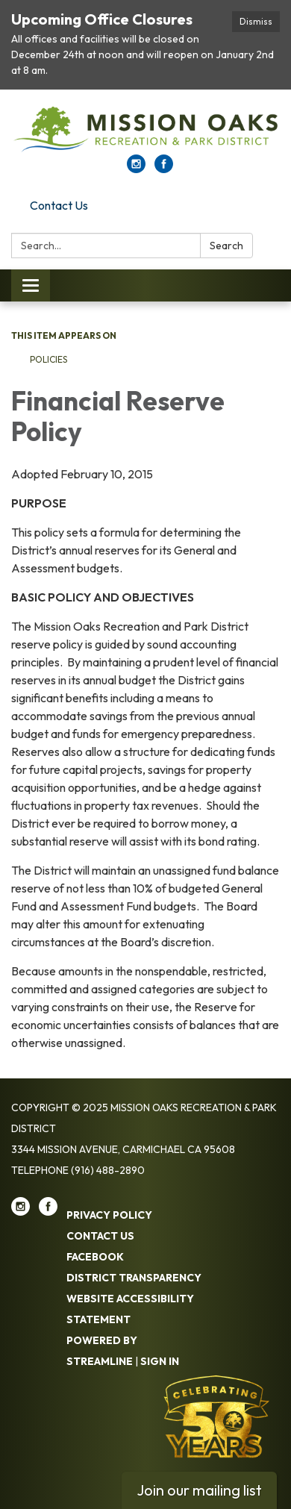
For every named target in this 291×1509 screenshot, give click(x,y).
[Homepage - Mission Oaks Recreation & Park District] (145, 129)
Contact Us (59, 205)
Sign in (159, 1361)
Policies (48, 359)
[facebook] (163, 168)
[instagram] (136, 168)
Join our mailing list (199, 1490)
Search (226, 245)
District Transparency (133, 1277)
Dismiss (256, 21)
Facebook (95, 1256)
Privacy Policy (109, 1215)
